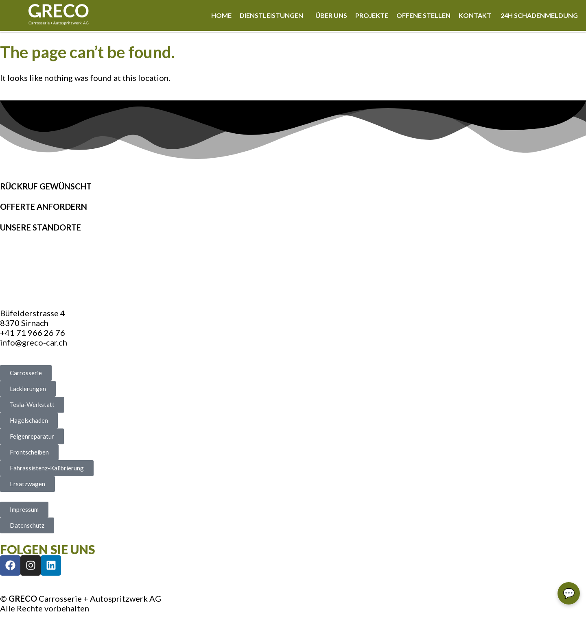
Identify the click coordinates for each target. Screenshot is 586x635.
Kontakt (475, 15)
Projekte (371, 15)
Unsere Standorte (40, 227)
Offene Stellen (423, 15)
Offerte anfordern (43, 206)
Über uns (331, 15)
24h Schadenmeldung (539, 15)
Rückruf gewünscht (46, 186)
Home (221, 15)
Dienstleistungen (271, 15)
